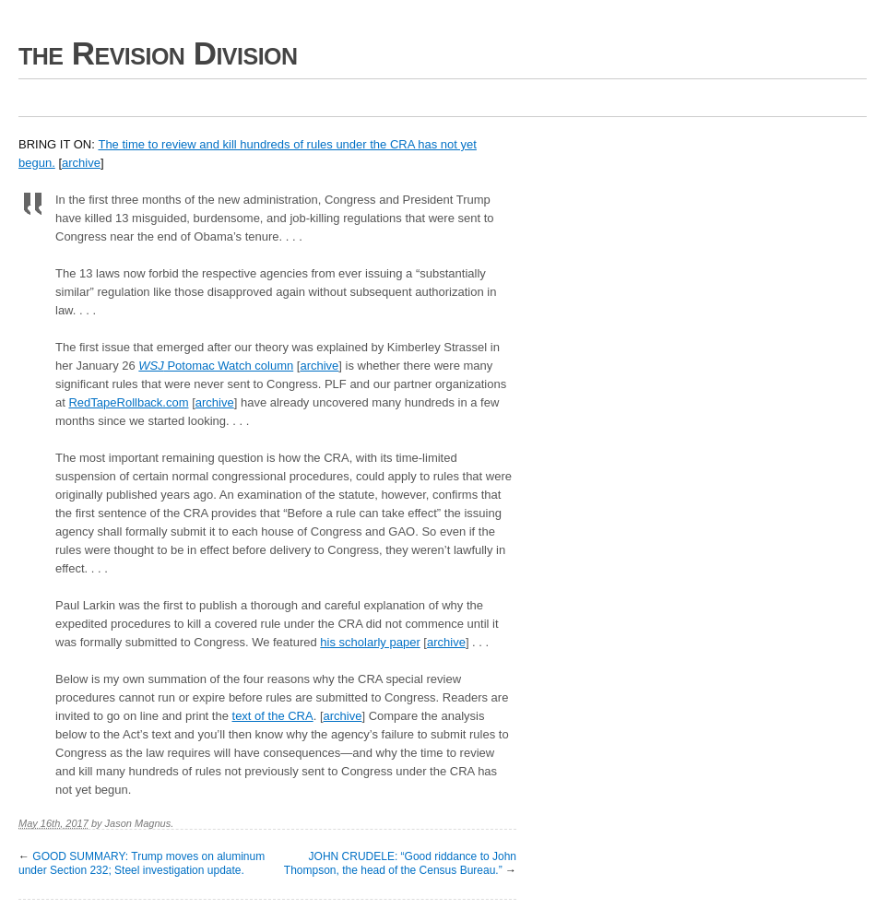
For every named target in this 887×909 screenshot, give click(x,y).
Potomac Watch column (215, 365)
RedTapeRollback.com (128, 402)
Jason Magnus (138, 823)
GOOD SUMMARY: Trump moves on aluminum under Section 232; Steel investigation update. (141, 864)
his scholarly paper (370, 642)
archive (81, 163)
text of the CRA (272, 716)
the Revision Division (158, 53)
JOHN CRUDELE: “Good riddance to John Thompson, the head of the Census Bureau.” (400, 864)
